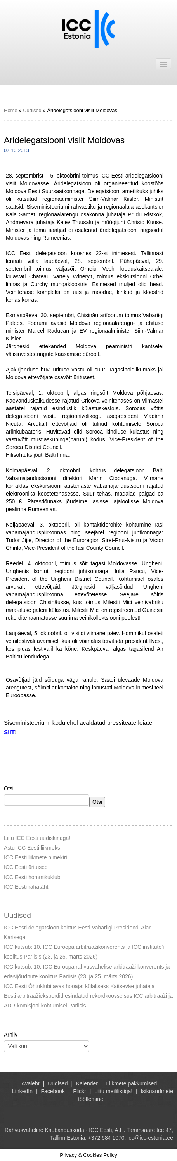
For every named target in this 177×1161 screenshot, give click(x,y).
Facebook (52, 1091)
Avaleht (30, 1083)
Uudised (32, 110)
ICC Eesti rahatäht (26, 887)
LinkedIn (22, 1091)
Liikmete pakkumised (131, 1083)
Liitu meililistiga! (113, 1091)
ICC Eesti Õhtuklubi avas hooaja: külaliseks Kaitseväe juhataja (79, 986)
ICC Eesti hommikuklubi (33, 877)
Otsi (9, 788)
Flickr (79, 1091)
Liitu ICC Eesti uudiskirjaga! (37, 838)
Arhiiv (10, 1034)
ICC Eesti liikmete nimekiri (35, 857)
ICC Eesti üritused (26, 867)
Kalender (87, 1083)
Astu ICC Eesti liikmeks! (33, 848)
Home (10, 110)
